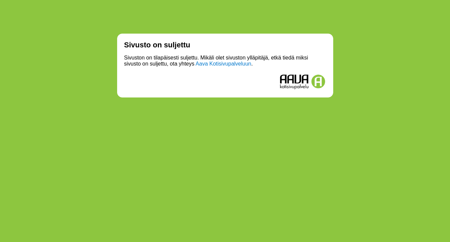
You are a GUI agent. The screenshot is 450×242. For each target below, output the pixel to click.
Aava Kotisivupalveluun (223, 64)
